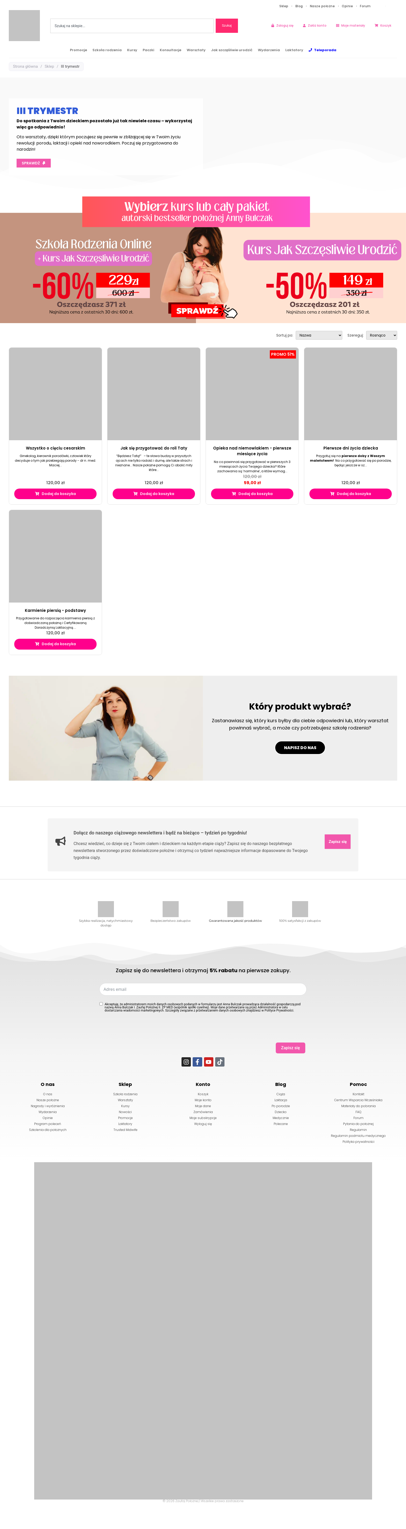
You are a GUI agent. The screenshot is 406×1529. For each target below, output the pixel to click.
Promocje (78, 50)
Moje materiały (353, 25)
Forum (365, 6)
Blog (299, 6)
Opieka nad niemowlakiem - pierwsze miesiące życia (252, 451)
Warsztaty (196, 50)
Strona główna (25, 66)
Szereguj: (355, 335)
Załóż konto (317, 25)
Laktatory (294, 50)
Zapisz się (337, 867)
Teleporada (325, 50)
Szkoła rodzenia (107, 50)
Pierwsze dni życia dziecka (350, 448)
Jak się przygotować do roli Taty (153, 448)
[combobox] (132, 26)
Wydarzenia (269, 50)
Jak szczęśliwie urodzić (231, 50)
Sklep (283, 6)
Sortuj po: (284, 335)
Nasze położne (322, 6)
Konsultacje (170, 50)
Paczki (148, 50)
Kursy (132, 50)
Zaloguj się (284, 25)
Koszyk (385, 25)
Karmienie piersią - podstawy (55, 611)
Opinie (347, 6)
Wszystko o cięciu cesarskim (55, 448)
